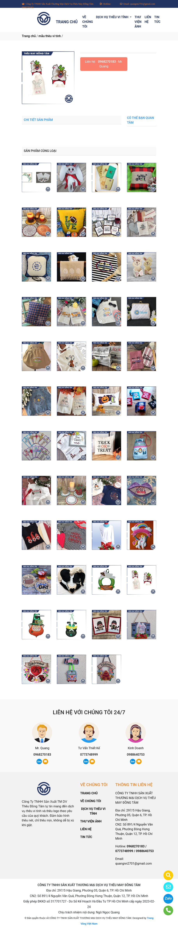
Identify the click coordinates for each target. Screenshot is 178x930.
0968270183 (107, 61)
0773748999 (89, 754)
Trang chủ (29, 36)
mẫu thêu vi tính (50, 36)
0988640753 (136, 754)
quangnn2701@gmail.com (133, 863)
